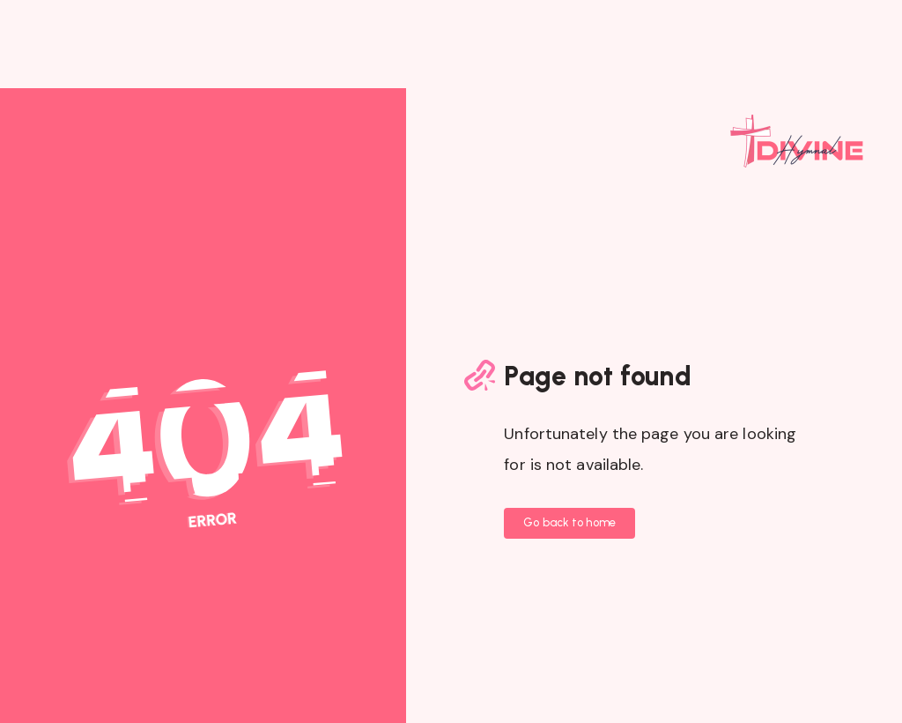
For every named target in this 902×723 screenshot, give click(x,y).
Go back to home (569, 522)
